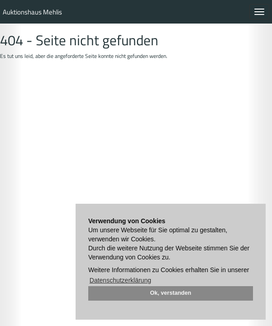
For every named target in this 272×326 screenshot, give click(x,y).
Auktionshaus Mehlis (32, 12)
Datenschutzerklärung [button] (120, 280)
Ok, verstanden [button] (170, 293)
